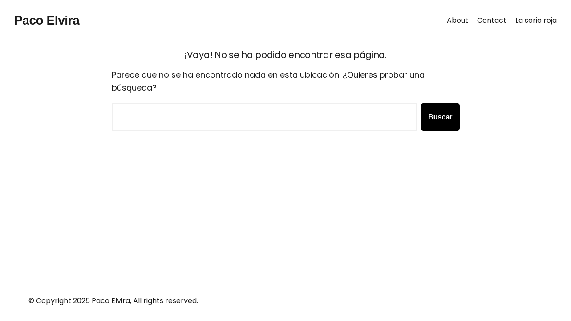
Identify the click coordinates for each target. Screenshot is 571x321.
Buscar (440, 117)
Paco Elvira (46, 20)
